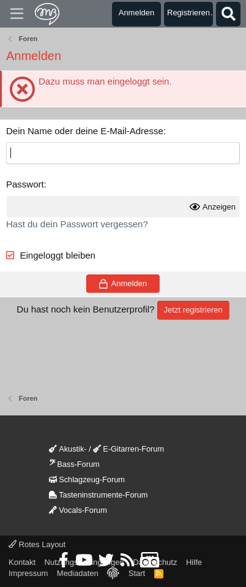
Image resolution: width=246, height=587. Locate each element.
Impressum (28, 573)
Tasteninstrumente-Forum (98, 494)
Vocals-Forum (78, 510)
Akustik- (67, 448)
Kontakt (22, 562)
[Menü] (16, 14)
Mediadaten (78, 573)
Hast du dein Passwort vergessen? (77, 224)
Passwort (25, 184)
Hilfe (194, 562)
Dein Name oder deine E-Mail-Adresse (84, 131)
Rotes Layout (37, 544)
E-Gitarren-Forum (128, 448)
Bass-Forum (74, 464)
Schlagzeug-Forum (87, 479)
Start (137, 573)
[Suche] (228, 14)
